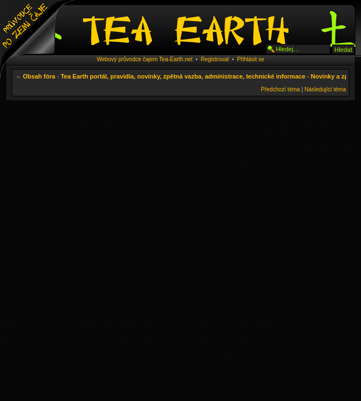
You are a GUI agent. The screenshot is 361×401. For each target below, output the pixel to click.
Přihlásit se (250, 59)
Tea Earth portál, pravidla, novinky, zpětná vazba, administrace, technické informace (183, 76)
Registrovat (215, 59)
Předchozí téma (280, 89)
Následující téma (325, 89)
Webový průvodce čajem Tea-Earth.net (145, 59)
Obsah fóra (39, 76)
